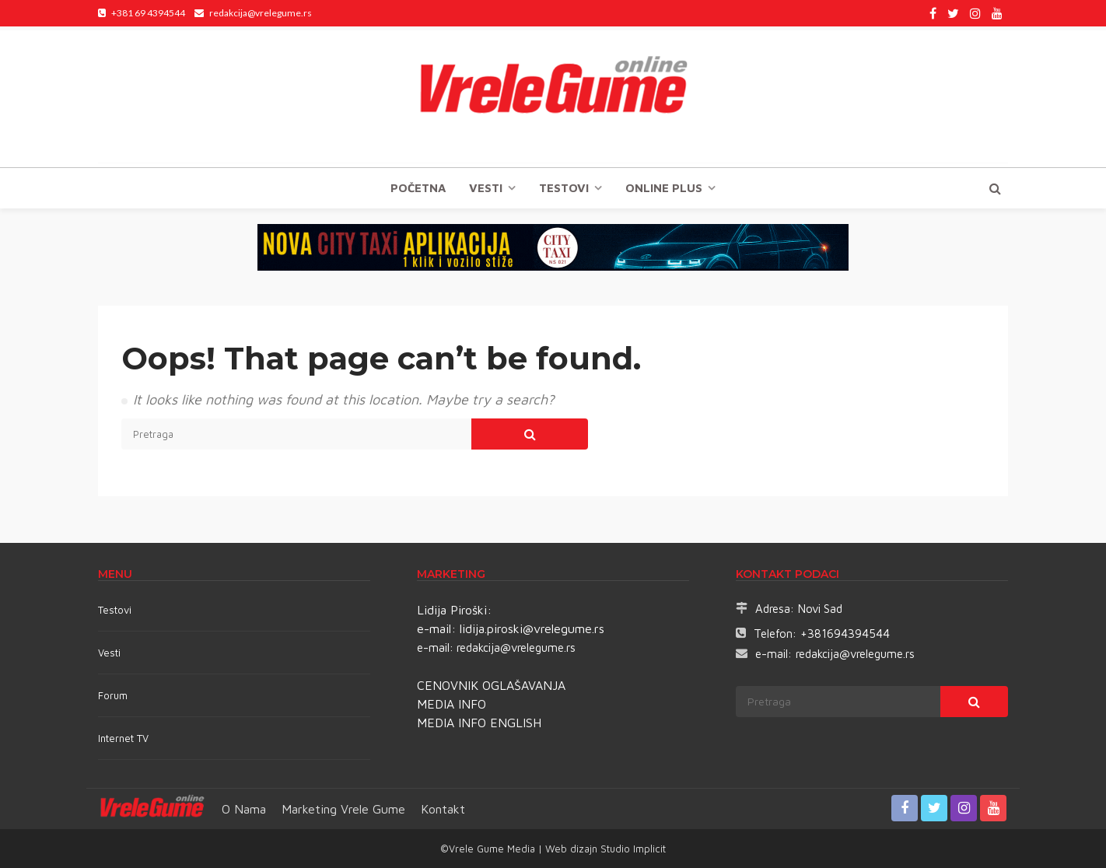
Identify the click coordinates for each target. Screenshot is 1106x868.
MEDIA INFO (451, 704)
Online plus (663, 187)
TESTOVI (564, 187)
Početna (418, 187)
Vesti (485, 187)
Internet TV (123, 738)
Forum (113, 695)
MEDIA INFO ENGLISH (479, 723)
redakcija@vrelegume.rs (516, 647)
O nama (244, 809)
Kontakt (443, 809)
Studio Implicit (631, 848)
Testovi (114, 610)
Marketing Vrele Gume (343, 809)
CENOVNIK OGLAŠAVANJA (491, 685)
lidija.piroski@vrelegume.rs (532, 628)
